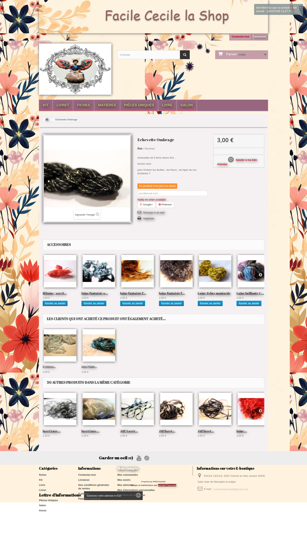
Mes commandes (127, 474)
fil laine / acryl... (55, 293)
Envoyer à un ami (153, 212)
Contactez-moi (240, 36)
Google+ (146, 204)
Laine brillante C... (250, 293)
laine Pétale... (205, 366)
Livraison (83, 479)
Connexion (259, 36)
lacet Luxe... (51, 431)
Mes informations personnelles (136, 490)
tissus (42, 510)
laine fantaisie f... (133, 293)
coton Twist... (50, 366)
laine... (242, 431)
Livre (167, 105)
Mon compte (127, 468)
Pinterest (165, 204)
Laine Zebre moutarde (214, 293)
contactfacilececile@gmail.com (230, 489)
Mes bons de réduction (131, 495)
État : (140, 148)
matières (107, 105)
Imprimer (148, 218)
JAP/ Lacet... (129, 431)
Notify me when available (151, 199)
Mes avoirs (123, 479)
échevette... (88, 366)
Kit (46, 105)
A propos (83, 493)
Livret (63, 105)
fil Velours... (165, 366)
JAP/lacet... (167, 431)
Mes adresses (125, 484)
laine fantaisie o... (94, 293)
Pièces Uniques (139, 105)
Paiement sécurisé (89, 498)
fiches (83, 105)
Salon (187, 105)
